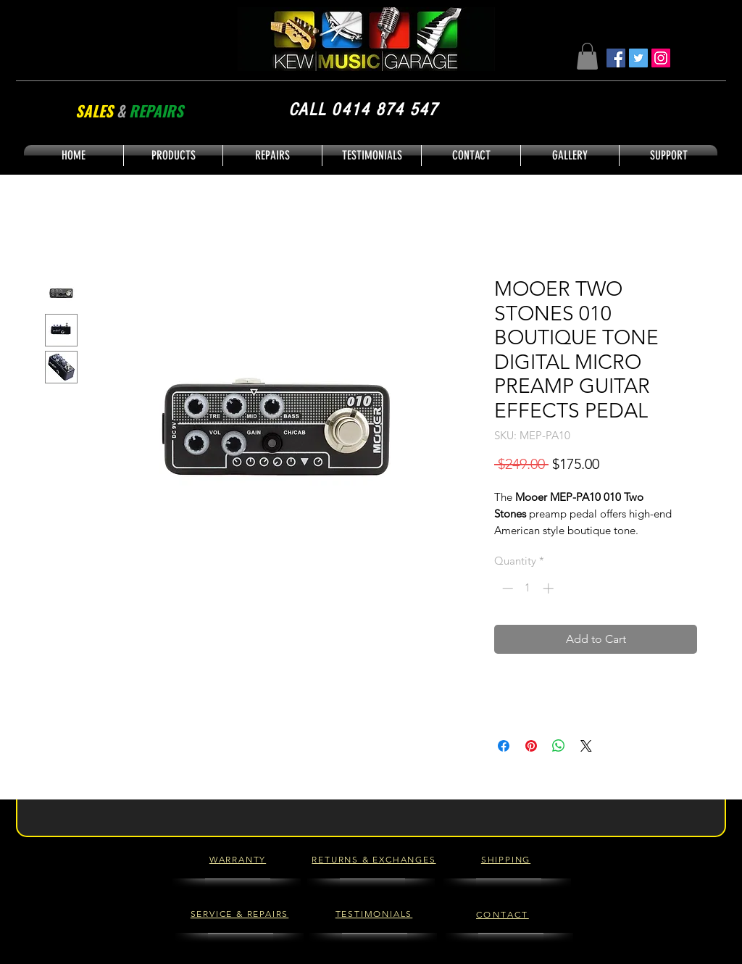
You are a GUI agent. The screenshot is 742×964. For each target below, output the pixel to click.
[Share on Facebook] (503, 746)
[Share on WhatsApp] (558, 746)
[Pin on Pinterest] (531, 746)
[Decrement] (506, 588)
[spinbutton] (528, 588)
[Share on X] (586, 746)
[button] (587, 56)
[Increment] (549, 588)
